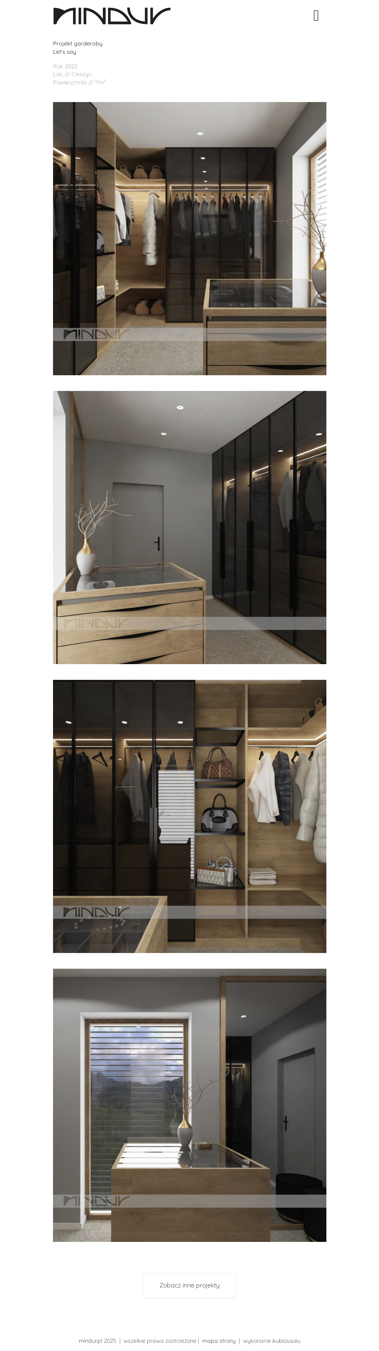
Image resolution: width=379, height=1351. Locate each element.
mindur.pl (90, 1340)
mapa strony (219, 1340)
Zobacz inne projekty (189, 1285)
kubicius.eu (286, 1340)
